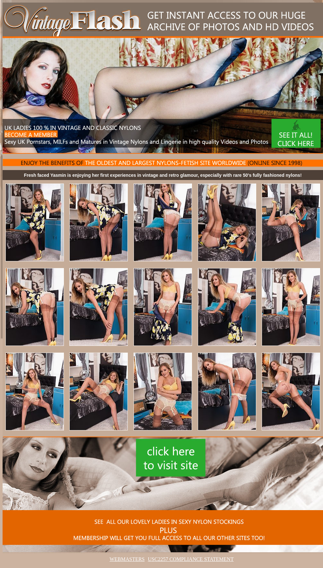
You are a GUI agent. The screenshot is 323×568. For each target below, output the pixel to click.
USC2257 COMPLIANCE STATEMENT (191, 559)
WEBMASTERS (126, 559)
